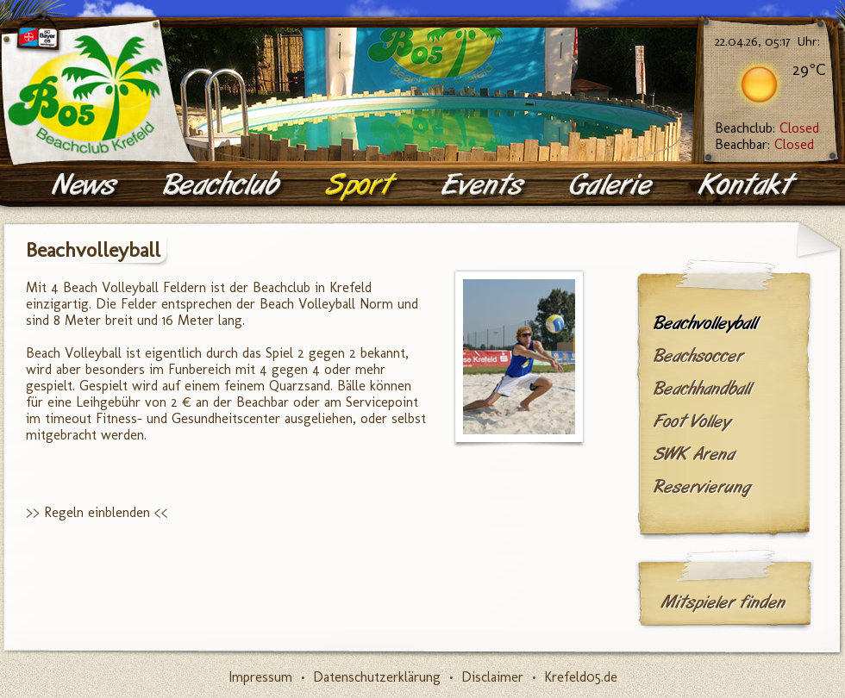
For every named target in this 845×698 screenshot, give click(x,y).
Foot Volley (692, 421)
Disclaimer (492, 677)
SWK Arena (694, 454)
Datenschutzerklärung (377, 677)
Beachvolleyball (705, 323)
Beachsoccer (698, 356)
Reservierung (702, 487)
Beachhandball (702, 388)
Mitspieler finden (723, 602)
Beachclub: (767, 128)
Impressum (260, 677)
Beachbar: (764, 144)
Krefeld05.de (580, 677)
